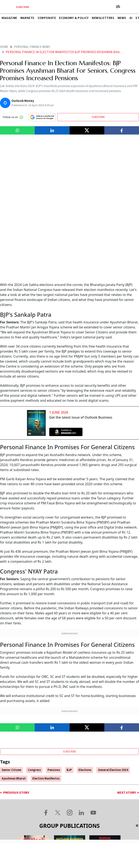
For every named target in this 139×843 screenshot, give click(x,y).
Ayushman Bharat (14, 644)
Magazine (9, 18)
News (122, 18)
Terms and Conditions (82, 799)
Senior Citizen (11, 635)
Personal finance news (32, 47)
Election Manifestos (46, 644)
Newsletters (103, 18)
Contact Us (47, 799)
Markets (27, 18)
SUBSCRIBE (98, 117)
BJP (69, 635)
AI (130, 18)
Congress (34, 635)
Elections (85, 635)
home (4, 47)
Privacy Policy (120, 799)
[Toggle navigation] (118, 6)
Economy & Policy (74, 18)
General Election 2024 (113, 635)
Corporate (47, 18)
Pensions (54, 635)
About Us (21, 799)
